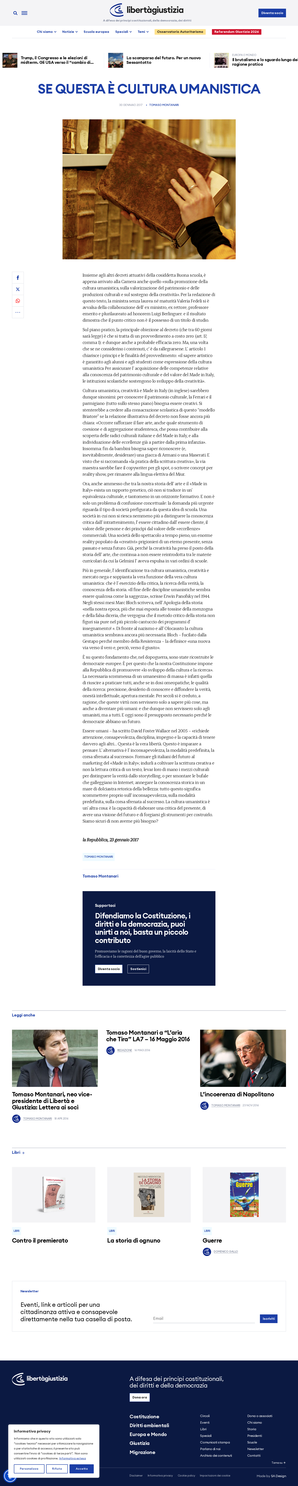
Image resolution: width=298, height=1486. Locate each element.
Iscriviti (269, 1318)
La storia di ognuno (133, 1241)
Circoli (204, 1416)
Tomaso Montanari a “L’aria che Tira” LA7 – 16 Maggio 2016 (148, 1036)
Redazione (119, 1050)
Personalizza (29, 1468)
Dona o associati (259, 1416)
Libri (18, 1153)
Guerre (212, 1241)
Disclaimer (136, 1475)
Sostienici (138, 969)
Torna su (279, 1463)
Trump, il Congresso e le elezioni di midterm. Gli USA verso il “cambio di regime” (58, 62)
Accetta (82, 1468)
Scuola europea (96, 31)
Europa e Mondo (148, 1434)
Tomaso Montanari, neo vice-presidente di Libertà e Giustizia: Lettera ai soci (52, 1101)
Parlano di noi (210, 1449)
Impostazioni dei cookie (215, 1475)
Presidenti (254, 1435)
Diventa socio (272, 13)
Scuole (252, 1442)
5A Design (271, 1476)
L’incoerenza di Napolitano (237, 1095)
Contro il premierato (40, 1241)
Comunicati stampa (215, 1442)
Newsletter (255, 1449)
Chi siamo (45, 31)
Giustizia (140, 1443)
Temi (141, 31)
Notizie (68, 31)
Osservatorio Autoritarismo (180, 31)
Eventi (204, 1422)
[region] (53, 1451)
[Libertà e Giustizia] (146, 10)
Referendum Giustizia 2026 (236, 31)
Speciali (121, 31)
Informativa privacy (160, 1475)
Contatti (253, 1455)
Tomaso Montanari (164, 105)
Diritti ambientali (149, 1425)
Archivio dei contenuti (216, 1455)
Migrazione (142, 1452)
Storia (251, 1429)
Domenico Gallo (220, 1252)
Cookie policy (186, 1475)
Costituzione (144, 1416)
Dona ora (139, 1397)
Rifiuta (57, 1468)
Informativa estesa (72, 1458)
